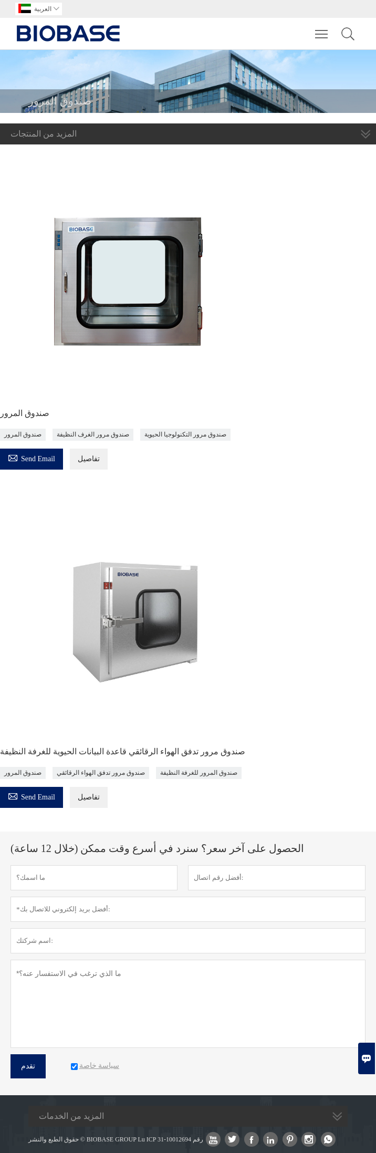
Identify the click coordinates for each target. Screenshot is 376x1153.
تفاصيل (89, 459)
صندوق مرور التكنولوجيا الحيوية (185, 434)
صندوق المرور (24, 413)
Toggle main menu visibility (322, 29)
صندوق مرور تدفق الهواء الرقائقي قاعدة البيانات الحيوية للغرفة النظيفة (122, 751)
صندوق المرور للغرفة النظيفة (198, 772)
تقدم (28, 1066)
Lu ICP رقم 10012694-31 (170, 1139)
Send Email (31, 457)
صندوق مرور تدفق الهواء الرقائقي (101, 772)
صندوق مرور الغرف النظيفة (93, 434)
